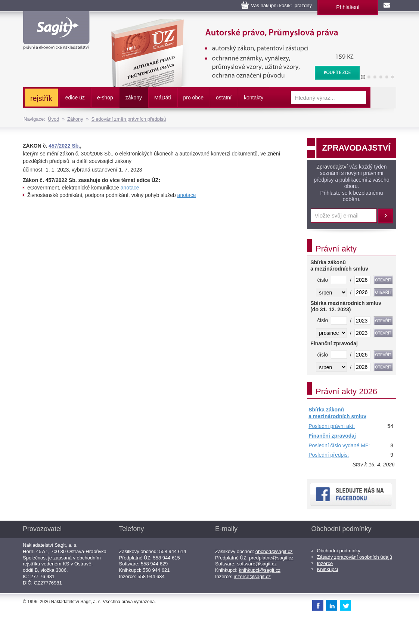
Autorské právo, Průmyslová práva (231, 22)
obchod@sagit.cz (274, 551)
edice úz (75, 98)
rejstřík (41, 98)
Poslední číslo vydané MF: (339, 445)
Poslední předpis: (328, 455)
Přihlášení (347, 7)
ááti (162, 98)
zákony (133, 98)
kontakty (253, 98)
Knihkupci (327, 569)
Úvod (53, 119)
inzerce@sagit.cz (252, 576)
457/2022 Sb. (64, 146)
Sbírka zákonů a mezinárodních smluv (337, 413)
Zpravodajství (332, 167)
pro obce (193, 98)
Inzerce (325, 563)
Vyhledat (383, 98)
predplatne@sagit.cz (271, 558)
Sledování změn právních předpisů (128, 119)
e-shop (105, 98)
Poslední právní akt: (331, 426)
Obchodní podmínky (338, 550)
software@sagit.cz (257, 564)
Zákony (75, 119)
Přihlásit (385, 216)
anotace (130, 188)
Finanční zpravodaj (332, 436)
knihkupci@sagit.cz (259, 570)
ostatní (224, 98)
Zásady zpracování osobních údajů (354, 557)
